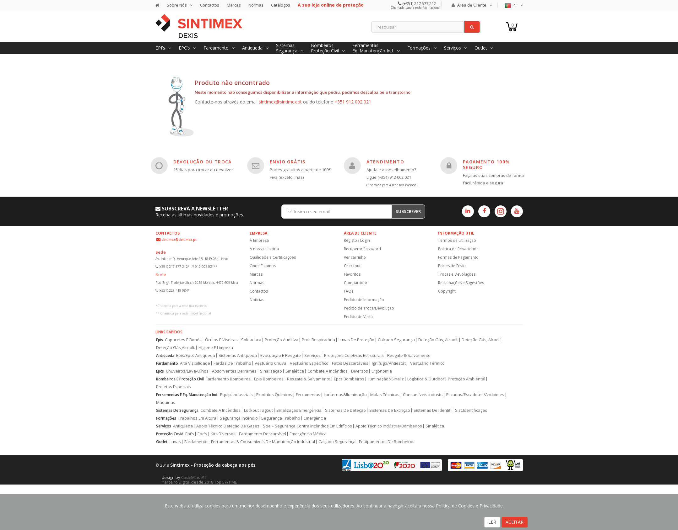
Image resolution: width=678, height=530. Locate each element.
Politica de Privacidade (458, 249)
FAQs (348, 291)
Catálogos (280, 5)
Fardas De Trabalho (232, 363)
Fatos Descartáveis (350, 363)
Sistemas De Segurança (177, 410)
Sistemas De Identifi (433, 410)
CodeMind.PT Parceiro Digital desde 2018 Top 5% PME (199, 479)
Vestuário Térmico (427, 363)
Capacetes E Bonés (183, 340)
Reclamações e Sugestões (461, 282)
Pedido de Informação (364, 299)
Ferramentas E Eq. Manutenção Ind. (187, 395)
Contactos (209, 5)
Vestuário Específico (309, 363)
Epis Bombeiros (269, 379)
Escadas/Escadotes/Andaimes (475, 395)
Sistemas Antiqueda (238, 355)
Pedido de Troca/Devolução (369, 308)
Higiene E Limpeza (215, 348)
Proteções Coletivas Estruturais (354, 355)
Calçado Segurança (396, 340)
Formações (166, 418)
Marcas (234, 5)
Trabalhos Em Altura (197, 418)
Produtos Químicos (274, 395)
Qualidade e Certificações (273, 257)
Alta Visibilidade (195, 363)
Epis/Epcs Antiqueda (195, 355)
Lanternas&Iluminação (345, 395)
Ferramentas (308, 395)
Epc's (202, 434)
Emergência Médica (308, 434)
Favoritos (352, 274)
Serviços (312, 355)
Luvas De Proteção (356, 340)
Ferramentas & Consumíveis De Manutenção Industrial (263, 442)
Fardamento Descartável (262, 434)
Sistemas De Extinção (389, 410)
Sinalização (271, 371)
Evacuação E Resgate (280, 355)
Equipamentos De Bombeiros (387, 442)
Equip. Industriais (236, 395)
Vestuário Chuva (270, 363)
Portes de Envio (452, 265)
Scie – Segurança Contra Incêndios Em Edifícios (307, 426)
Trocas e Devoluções (456, 274)
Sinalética (294, 371)
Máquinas (165, 402)
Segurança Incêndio (239, 418)
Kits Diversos (223, 434)
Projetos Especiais (173, 387)
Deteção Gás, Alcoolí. (438, 340)
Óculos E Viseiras (221, 340)
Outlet (162, 442)
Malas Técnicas (384, 395)
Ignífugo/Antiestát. (389, 363)
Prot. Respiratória (318, 340)
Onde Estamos (263, 265)
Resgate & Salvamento (409, 355)
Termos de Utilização (457, 240)
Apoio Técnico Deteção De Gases (227, 426)
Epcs (160, 371)
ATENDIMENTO (385, 162)
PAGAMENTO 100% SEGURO (486, 164)
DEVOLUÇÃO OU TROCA (202, 162)
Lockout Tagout (258, 410)
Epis (159, 340)
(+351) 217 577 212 (418, 3)
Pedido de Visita (358, 316)
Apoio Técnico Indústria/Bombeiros (388, 426)
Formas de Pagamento (458, 257)
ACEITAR (514, 522)
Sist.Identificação (471, 410)
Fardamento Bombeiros (228, 379)
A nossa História (264, 249)
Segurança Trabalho (280, 418)
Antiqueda (165, 355)
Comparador (355, 282)
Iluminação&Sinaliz (386, 379)
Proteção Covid (169, 434)
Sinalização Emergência (299, 410)
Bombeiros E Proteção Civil (180, 379)
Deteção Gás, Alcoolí (481, 340)
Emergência (315, 418)
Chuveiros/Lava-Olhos (187, 371)
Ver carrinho (355, 257)
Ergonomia (382, 371)
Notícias (257, 299)
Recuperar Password (362, 249)
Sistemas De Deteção (345, 410)
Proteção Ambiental (466, 379)
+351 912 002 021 (352, 102)
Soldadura (251, 340)
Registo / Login (357, 240)
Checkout (352, 265)
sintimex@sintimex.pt (280, 102)
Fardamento (167, 363)
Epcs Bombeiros (349, 379)
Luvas (175, 442)
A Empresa (259, 240)
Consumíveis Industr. (423, 395)
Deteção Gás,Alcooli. (175, 348)
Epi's (189, 434)
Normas (255, 5)
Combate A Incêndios (327, 371)
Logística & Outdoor (425, 379)
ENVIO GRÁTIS (288, 162)
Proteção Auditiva (281, 340)
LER (492, 522)
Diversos (359, 371)
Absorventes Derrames (234, 371)
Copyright (447, 291)
